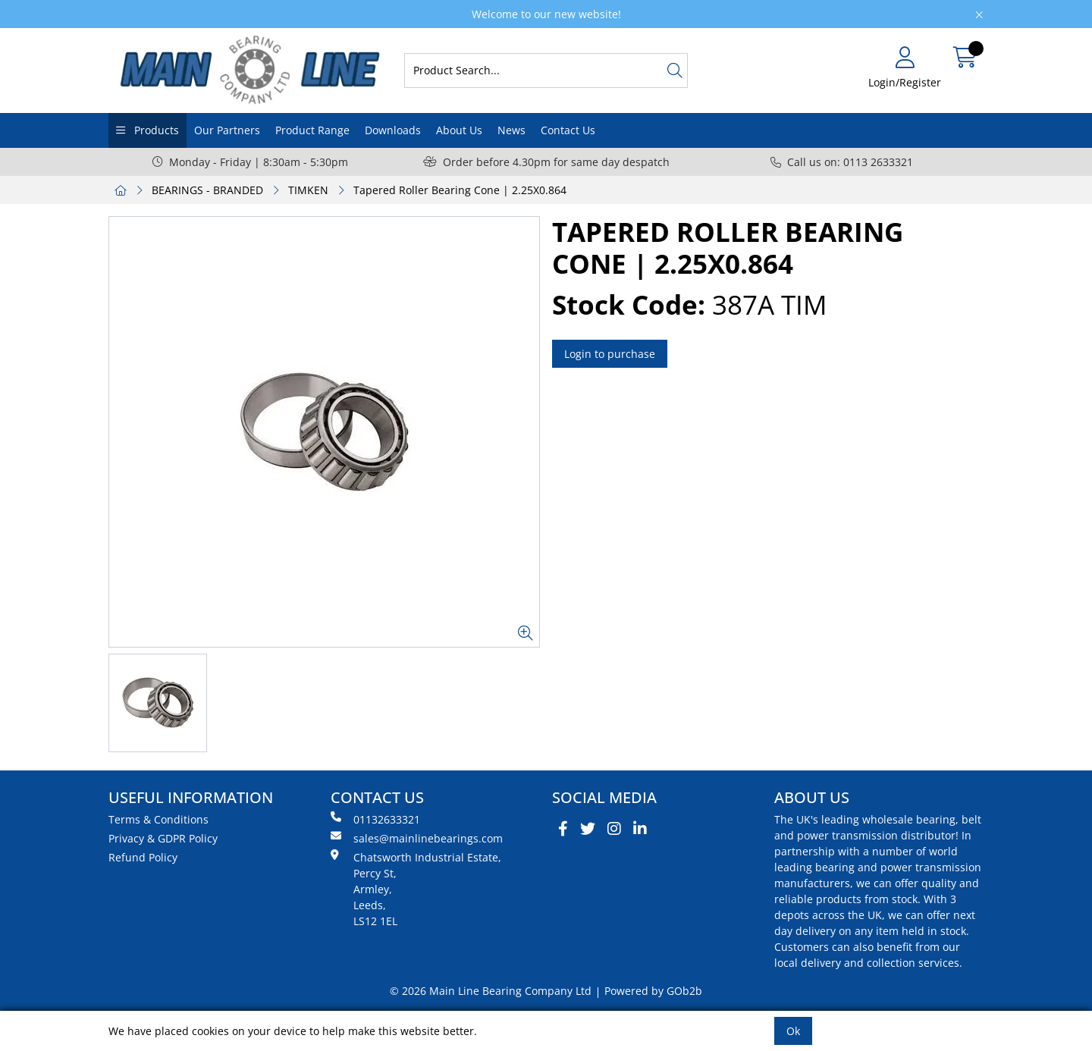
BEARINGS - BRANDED (207, 190)
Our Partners (227, 130)
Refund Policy (142, 857)
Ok (793, 1031)
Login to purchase (609, 354)
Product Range (312, 130)
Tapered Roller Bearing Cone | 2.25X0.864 (459, 190)
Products (155, 130)
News (511, 130)
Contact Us (568, 130)
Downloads (393, 130)
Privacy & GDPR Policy (163, 838)
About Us (459, 130)
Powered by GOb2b (653, 991)
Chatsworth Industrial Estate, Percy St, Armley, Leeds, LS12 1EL (416, 888)
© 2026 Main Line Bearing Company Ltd (491, 991)
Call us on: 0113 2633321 (841, 162)
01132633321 (375, 819)
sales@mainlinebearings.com (417, 838)
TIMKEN (308, 190)
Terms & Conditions (158, 819)
